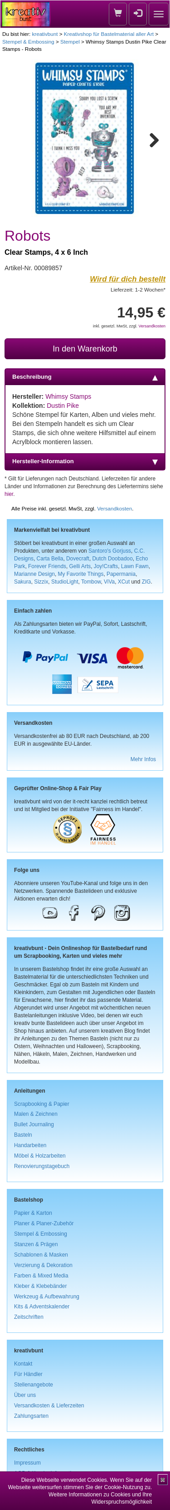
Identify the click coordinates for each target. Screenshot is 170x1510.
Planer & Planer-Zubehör (44, 1223)
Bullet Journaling (34, 1124)
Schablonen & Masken (41, 1255)
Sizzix (41, 582)
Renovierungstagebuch (41, 1166)
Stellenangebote (33, 1384)
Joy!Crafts (106, 566)
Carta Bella (50, 558)
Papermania (121, 574)
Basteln (23, 1135)
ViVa (109, 582)
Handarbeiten (30, 1145)
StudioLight (64, 582)
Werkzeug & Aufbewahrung (46, 1296)
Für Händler (28, 1374)
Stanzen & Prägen (36, 1244)
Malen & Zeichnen (36, 1114)
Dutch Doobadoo (112, 558)
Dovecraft (77, 558)
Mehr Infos (143, 759)
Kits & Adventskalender (41, 1306)
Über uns (25, 1395)
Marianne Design (34, 574)
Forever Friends (47, 566)
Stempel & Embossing (28, 42)
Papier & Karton (33, 1213)
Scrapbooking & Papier (41, 1104)
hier (9, 494)
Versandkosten (151, 326)
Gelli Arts (80, 566)
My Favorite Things (81, 574)
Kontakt (23, 1364)
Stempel (70, 42)
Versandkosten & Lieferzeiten (49, 1405)
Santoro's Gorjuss (109, 551)
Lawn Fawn (135, 566)
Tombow (91, 582)
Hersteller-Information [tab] (85, 461)
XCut (124, 582)
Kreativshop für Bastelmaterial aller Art (109, 34)
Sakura (22, 582)
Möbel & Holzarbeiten (40, 1156)
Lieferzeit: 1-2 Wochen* (138, 289)
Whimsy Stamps (68, 396)
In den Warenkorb (85, 348)
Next (150, 138)
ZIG (146, 582)
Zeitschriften (29, 1317)
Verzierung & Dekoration (43, 1265)
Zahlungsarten (31, 1416)
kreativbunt (45, 34)
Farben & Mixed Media (41, 1275)
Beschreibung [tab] (85, 377)
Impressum (27, 1463)
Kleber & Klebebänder (40, 1286)
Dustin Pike (63, 405)
